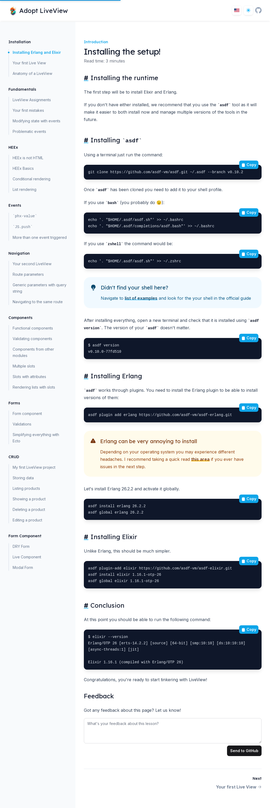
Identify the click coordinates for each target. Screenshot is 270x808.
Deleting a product (29, 509)
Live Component (27, 557)
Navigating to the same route (38, 301)
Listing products (26, 488)
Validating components (32, 338)
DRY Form (21, 546)
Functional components (33, 328)
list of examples (141, 298)
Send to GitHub (244, 750)
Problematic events (29, 131)
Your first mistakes (28, 110)
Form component (27, 413)
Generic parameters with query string (39, 288)
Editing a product (27, 520)
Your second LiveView (32, 264)
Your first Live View (29, 63)
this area (200, 459)
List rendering (24, 189)
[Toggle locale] (237, 10)
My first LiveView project (34, 467)
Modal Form (23, 567)
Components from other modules (33, 352)
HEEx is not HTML (28, 158)
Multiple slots (24, 366)
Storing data (23, 478)
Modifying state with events (36, 121)
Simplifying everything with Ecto (36, 437)
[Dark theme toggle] (248, 10)
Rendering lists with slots (34, 387)
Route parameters (28, 274)
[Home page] (38, 10)
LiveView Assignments (32, 100)
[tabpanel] (172, 729)
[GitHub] (258, 10)
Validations (22, 424)
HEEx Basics (23, 168)
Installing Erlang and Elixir (37, 52)
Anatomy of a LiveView (32, 73)
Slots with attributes (29, 376)
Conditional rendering (31, 179)
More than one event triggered (40, 237)
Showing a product (29, 499)
